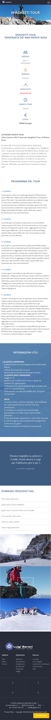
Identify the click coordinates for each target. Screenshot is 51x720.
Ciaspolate (19, 669)
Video (4, 662)
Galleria (5, 655)
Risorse (36, 655)
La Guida (36, 659)
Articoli (4, 664)
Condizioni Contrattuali (41, 664)
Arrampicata (20, 662)
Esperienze (20, 655)
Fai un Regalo (37, 662)
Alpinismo (19, 659)
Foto (3, 659)
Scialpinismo (20, 664)
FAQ (34, 669)
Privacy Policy (37, 666)
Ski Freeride (20, 666)
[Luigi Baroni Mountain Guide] (7, 2)
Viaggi (18, 671)
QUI (43, 426)
